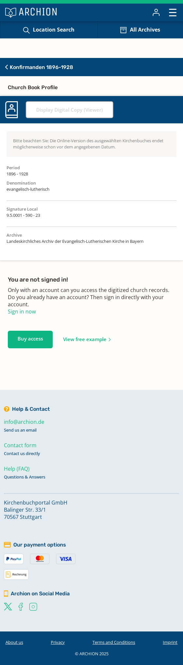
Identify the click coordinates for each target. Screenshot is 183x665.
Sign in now (22, 311)
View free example (84, 339)
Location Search (54, 29)
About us (14, 642)
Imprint (170, 642)
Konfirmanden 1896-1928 (39, 67)
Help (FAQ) (17, 468)
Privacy (58, 642)
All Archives (145, 29)
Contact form (20, 445)
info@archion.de (24, 421)
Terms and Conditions (113, 642)
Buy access (30, 338)
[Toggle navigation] (172, 12)
